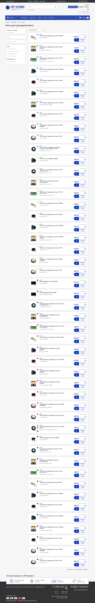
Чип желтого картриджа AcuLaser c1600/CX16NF (49, 181)
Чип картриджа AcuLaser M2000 (48, 281)
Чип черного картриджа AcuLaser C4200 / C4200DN (51, 550)
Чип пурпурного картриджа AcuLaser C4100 (51, 393)
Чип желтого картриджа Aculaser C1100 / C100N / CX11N (51, 170)
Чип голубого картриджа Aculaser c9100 (50, 136)
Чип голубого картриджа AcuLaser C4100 (51, 114)
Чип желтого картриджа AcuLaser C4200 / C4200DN (51, 259)
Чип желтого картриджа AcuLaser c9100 (50, 270)
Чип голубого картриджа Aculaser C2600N (51, 35)
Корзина (84, 17)
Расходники (24, 17)
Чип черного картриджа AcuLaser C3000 (50, 504)
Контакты (51, 17)
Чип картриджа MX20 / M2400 (47, 292)
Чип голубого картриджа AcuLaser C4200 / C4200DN (51, 125)
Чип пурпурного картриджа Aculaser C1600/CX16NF (49, 315)
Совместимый (12, 61)
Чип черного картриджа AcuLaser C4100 (50, 538)
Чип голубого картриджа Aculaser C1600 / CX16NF (51, 47)
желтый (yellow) (12, 53)
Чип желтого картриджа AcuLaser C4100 (50, 248)
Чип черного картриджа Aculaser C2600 (50, 482)
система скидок (81, 581)
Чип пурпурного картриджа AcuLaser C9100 (51, 415)
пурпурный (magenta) (14, 51)
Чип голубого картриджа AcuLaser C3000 (51, 80)
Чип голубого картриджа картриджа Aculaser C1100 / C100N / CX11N (49, 148)
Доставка (33, 17)
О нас (44, 17)
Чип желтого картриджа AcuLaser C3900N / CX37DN (51, 237)
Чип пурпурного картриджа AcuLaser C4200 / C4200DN (51, 405)
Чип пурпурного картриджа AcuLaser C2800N (49, 349)
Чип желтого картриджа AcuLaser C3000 (50, 214)
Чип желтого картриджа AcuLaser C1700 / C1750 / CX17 (51, 192)
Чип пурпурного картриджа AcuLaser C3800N (49, 371)
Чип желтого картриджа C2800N (48, 158)
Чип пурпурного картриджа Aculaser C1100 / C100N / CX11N (51, 304)
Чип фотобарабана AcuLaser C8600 (49, 437)
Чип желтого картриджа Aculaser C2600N (51, 203)
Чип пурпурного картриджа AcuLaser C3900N (49, 382)
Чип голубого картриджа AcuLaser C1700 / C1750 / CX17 (51, 58)
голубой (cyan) (12, 49)
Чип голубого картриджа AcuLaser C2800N (51, 69)
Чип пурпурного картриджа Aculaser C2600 (51, 337)
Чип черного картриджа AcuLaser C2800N (51, 493)
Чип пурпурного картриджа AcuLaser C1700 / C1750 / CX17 (51, 326)
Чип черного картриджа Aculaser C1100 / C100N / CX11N (50, 449)
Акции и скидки (10, 587)
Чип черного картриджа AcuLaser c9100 (50, 560)
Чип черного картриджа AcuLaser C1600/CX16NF (48, 460)
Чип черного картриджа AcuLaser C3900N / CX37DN (51, 527)
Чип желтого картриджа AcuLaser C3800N (51, 225)
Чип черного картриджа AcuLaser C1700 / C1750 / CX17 (51, 472)
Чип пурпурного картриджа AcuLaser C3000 (51, 359)
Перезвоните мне (73, 7)
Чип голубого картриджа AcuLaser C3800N (51, 91)
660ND (32, 9)
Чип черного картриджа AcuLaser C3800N (51, 516)
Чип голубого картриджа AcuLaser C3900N (51, 102)
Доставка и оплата (29, 587)
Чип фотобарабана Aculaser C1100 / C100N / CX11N (51, 427)
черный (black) (12, 56)
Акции (39, 17)
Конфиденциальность (40, 587)
